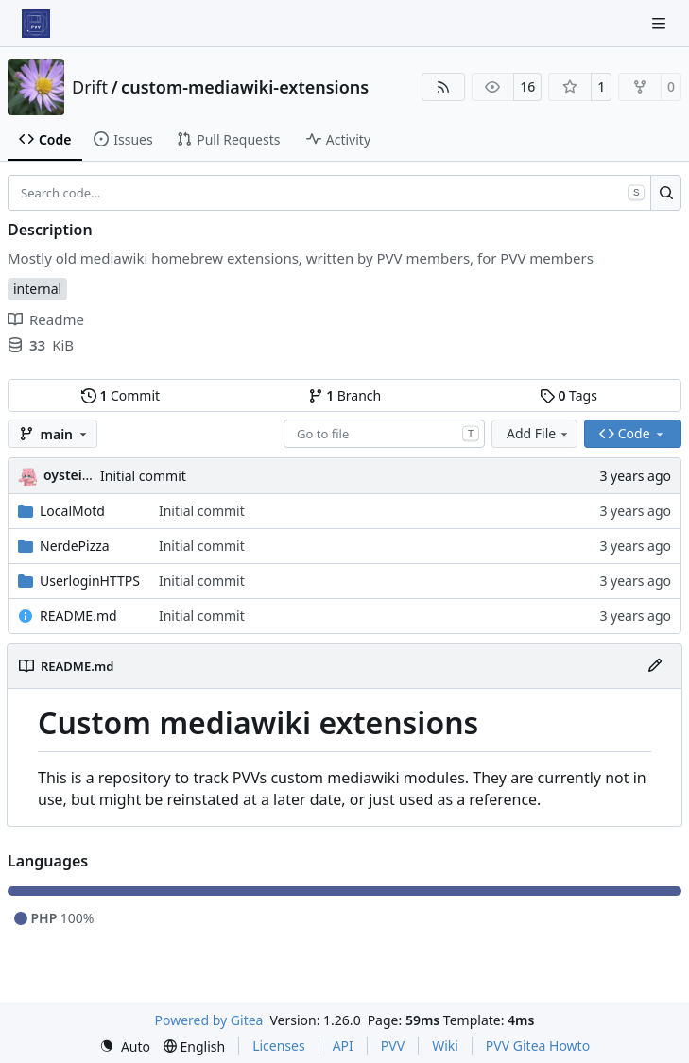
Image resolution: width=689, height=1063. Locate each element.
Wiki (445, 1045)
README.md (78, 616)
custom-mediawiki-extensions (245, 86)
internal (37, 289)
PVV (393, 1045)
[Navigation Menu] (661, 23)
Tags (568, 395)
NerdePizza (75, 546)
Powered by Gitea (209, 1020)
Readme (46, 319)
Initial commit (143, 476)
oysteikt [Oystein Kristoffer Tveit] (69, 475)
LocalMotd (72, 511)
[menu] (124, 1046)
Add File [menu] (539, 433)
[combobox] (384, 434)
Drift (90, 86)
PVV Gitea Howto (538, 1045)
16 (527, 86)
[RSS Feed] (443, 87)
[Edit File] (655, 666)
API (343, 1045)
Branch (345, 395)
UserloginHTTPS (90, 581)
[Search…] (665, 193)
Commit (120, 395)
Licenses (278, 1045)
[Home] (35, 24)
